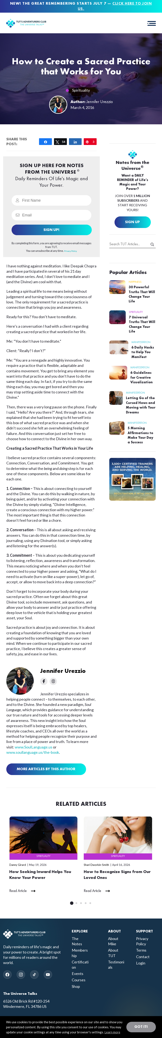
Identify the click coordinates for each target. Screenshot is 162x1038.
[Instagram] (21, 975)
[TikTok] (34, 975)
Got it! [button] (141, 1027)
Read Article (18, 891)
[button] (151, 23)
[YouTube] (48, 975)
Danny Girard (17, 864)
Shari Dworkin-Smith (96, 864)
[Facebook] (7, 975)
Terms (141, 950)
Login (140, 963)
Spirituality (81, 90)
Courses (78, 980)
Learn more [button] (112, 1032)
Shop (76, 986)
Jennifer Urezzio (99, 102)
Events (77, 973)
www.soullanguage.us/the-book (32, 752)
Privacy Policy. (70, 251)
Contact (143, 957)
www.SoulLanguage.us (34, 747)
